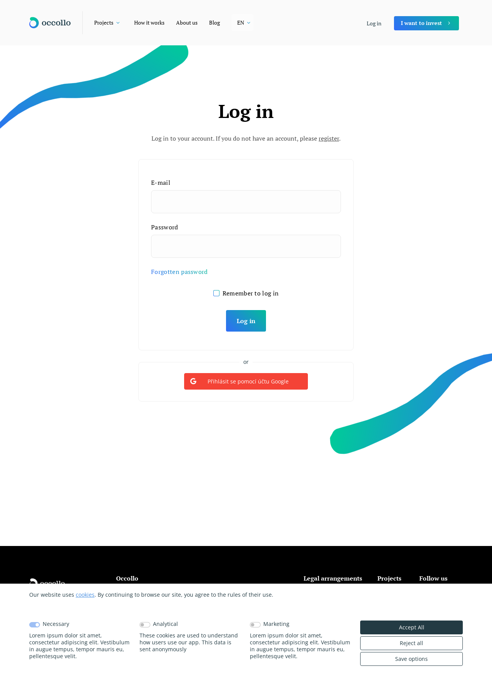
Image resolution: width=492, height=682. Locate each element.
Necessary (56, 624)
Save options (411, 658)
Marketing (276, 624)
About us (187, 22)
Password (164, 227)
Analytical (165, 624)
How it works (149, 22)
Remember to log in (251, 293)
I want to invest (421, 23)
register (329, 138)
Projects (103, 22)
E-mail (160, 182)
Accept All (411, 627)
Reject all (411, 643)
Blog (214, 22)
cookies (85, 594)
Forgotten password (179, 271)
